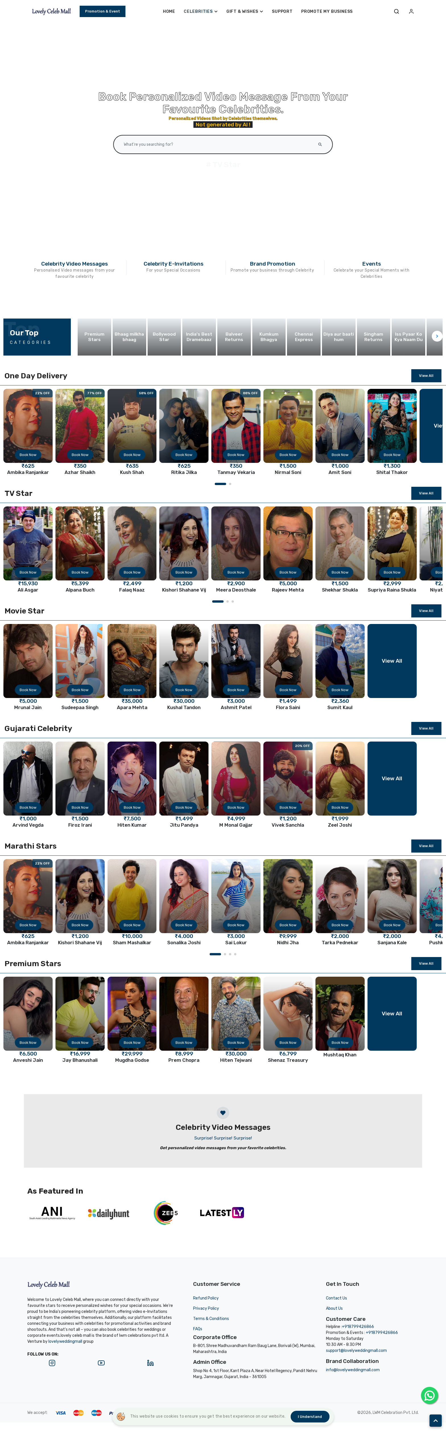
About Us (334, 1308)
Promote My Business (327, 11)
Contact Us (336, 1298)
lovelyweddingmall (65, 1341)
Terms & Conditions (211, 1318)
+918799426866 (358, 1326)
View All (426, 375)
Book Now (28, 455)
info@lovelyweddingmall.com (353, 1370)
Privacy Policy (206, 1308)
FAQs (197, 1329)
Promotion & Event (102, 11)
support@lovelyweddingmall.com (356, 1350)
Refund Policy (206, 1298)
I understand (310, 1416)
